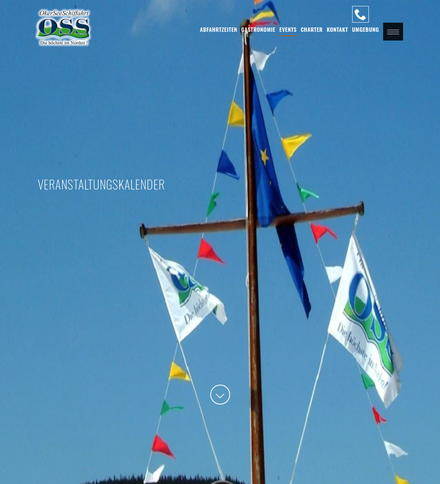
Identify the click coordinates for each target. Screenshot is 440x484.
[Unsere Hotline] (360, 14)
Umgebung (365, 29)
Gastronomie (258, 29)
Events (288, 29)
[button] (393, 32)
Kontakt (337, 29)
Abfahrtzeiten (218, 29)
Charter (311, 29)
